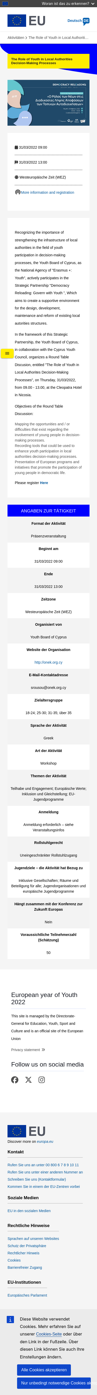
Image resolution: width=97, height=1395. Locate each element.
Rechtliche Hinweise (28, 1225)
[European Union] (27, 1136)
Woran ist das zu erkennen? (68, 3)
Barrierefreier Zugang (25, 1267)
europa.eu (45, 1141)
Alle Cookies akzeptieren (44, 1370)
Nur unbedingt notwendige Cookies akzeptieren (56, 1383)
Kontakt (16, 1152)
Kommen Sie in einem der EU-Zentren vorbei (44, 1187)
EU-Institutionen (24, 1282)
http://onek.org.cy (48, 662)
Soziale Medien (23, 1198)
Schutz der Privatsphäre (27, 1246)
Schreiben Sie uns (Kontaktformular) (37, 1179)
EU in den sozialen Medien (29, 1211)
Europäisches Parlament (27, 1295)
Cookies (14, 1260)
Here (44, 483)
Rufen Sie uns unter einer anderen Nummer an (45, 1172)
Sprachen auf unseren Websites (33, 1239)
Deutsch (78, 20)
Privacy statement (25, 1050)
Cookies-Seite (49, 1334)
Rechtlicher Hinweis (23, 1253)
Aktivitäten (16, 38)
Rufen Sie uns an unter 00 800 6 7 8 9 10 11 (43, 1165)
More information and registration (47, 192)
